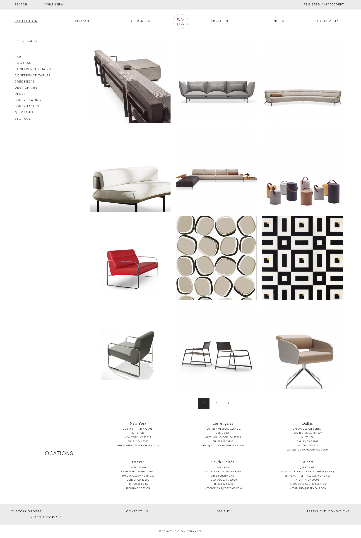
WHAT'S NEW (54, 4)
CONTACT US (137, 511)
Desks (20, 94)
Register (312, 4)
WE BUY (223, 511)
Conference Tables (32, 75)
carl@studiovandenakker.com (307, 450)
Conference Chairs (32, 69)
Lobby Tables (26, 106)
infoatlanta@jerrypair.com (308, 488)
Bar (17, 57)
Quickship (24, 112)
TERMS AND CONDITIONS (328, 511)
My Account (334, 4)
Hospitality (327, 21)
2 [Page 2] (216, 403)
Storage (22, 119)
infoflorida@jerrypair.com (223, 488)
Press (278, 21)
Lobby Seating (27, 100)
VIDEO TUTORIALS (46, 517)
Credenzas (24, 81)
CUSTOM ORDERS (26, 511)
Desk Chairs (26, 88)
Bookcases (25, 63)
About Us (220, 21)
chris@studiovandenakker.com (223, 446)
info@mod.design (138, 488)
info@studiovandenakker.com (138, 446)
